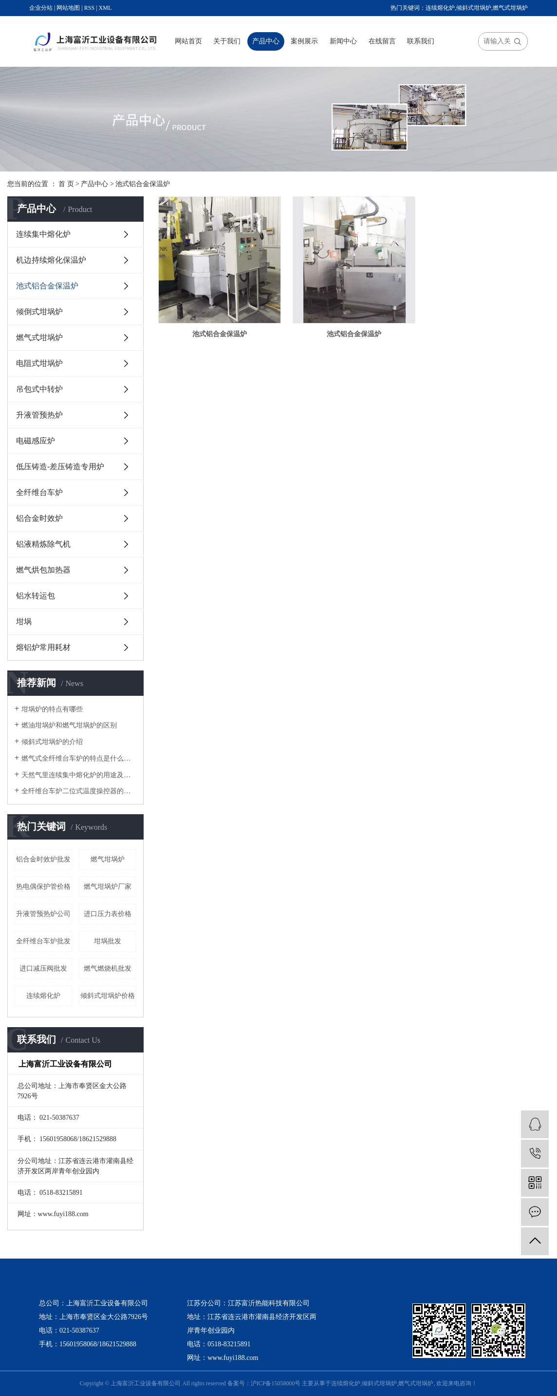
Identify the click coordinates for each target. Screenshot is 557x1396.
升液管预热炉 (39, 415)
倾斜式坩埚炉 (473, 7)
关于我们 (227, 41)
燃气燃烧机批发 (107, 968)
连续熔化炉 (440, 7)
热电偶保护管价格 (43, 886)
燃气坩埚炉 (108, 859)
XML (105, 7)
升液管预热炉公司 (43, 914)
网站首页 (188, 41)
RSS (89, 7)
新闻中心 (343, 41)
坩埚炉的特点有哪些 (52, 709)
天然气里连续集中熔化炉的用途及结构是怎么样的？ (78, 775)
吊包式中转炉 (39, 389)
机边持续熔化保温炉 (51, 260)
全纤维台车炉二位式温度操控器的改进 (78, 791)
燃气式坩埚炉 (510, 7)
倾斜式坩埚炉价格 (107, 995)
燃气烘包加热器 (43, 570)
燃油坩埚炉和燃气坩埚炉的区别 (69, 725)
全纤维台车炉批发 (43, 941)
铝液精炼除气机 (43, 544)
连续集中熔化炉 (43, 234)
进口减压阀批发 (43, 968)
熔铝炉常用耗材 (43, 647)
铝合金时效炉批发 (43, 859)
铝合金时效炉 (39, 518)
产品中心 (265, 41)
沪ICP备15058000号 (276, 1383)
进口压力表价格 (107, 914)
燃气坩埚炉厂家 (107, 886)
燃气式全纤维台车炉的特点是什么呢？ (78, 758)
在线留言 (382, 41)
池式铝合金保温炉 (142, 184)
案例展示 (304, 41)
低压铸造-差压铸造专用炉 (60, 466)
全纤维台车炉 (39, 492)
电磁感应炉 (35, 441)
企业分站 (41, 7)
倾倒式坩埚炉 (39, 311)
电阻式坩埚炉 (39, 363)
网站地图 (68, 7)
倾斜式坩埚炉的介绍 (52, 742)
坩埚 (24, 621)
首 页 (66, 184)
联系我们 (420, 41)
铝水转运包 (35, 596)
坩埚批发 (107, 941)
